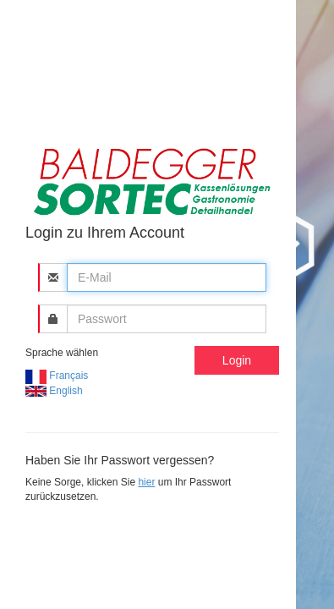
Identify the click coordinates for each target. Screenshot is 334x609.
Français (56, 375)
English (54, 391)
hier (146, 482)
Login (236, 360)
